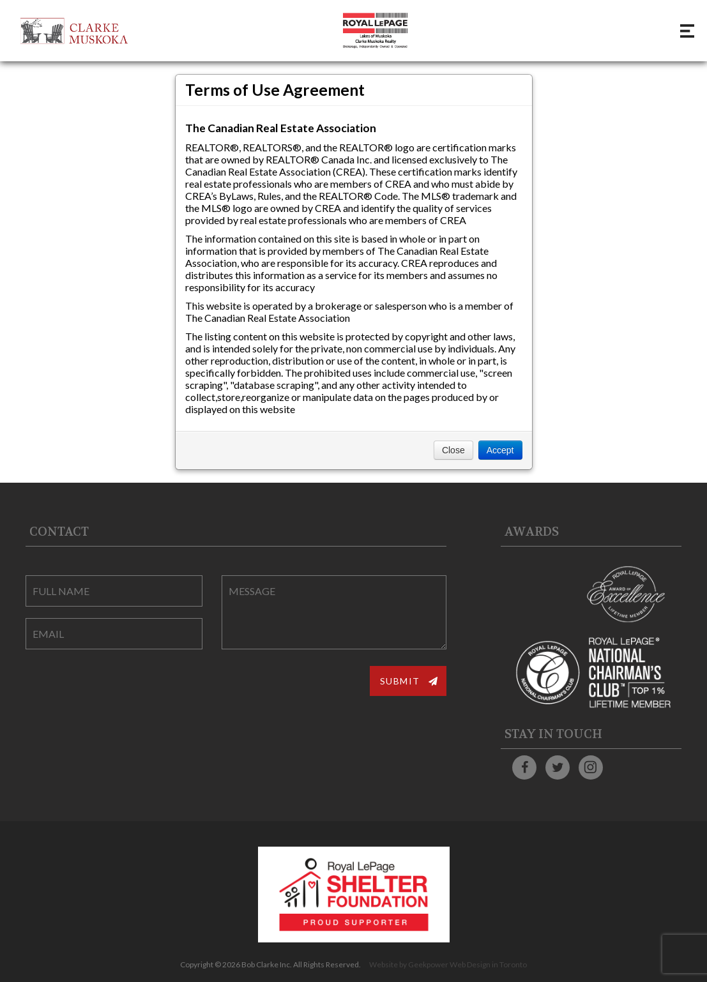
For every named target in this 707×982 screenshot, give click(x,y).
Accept (500, 450)
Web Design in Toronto (488, 964)
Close (453, 450)
